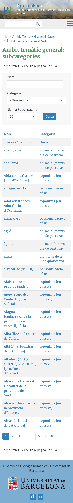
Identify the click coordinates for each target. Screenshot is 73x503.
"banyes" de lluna (17, 142)
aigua (8, 256)
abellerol (11, 163)
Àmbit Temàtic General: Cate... (33, 36)
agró (7, 231)
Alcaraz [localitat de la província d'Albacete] (19, 408)
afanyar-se (12, 218)
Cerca (50, 116)
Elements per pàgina (22, 109)
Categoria (14, 93)
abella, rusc (13, 150)
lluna (44, 142)
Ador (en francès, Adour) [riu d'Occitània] (17, 205)
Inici (5, 36)
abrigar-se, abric (16, 188)
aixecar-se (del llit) (18, 269)
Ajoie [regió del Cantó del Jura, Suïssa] (16, 299)
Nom (11, 77)
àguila (9, 244)
